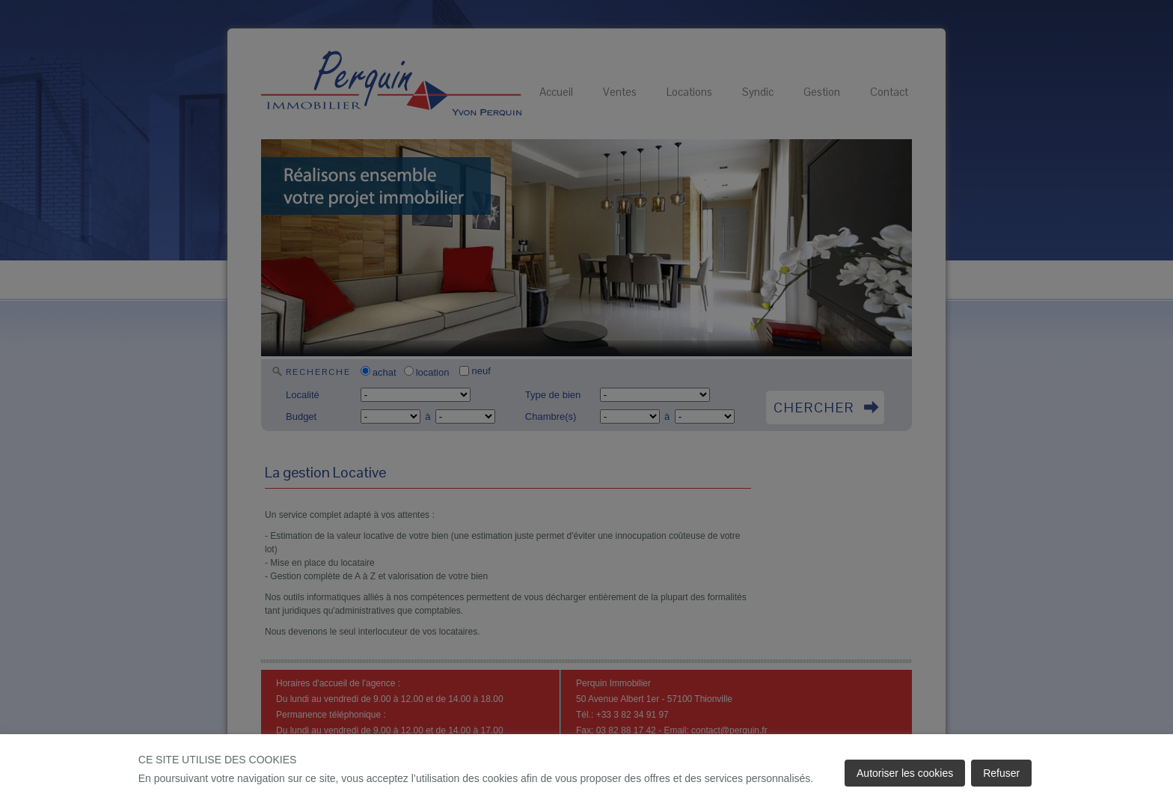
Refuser (1001, 773)
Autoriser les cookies (905, 773)
